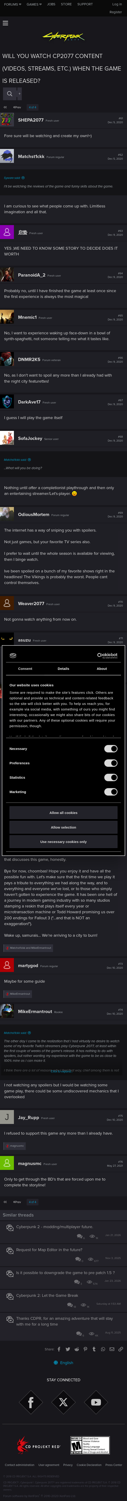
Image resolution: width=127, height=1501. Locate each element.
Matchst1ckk (31, 156)
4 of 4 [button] (32, 107)
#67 (115, 402)
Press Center (113, 1465)
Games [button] (32, 4)
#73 (115, 966)
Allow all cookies (64, 813)
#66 (115, 360)
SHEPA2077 (31, 120)
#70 (115, 604)
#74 (115, 1012)
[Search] (9, 93)
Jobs (51, 4)
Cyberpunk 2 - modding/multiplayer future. (54, 1226)
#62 (115, 157)
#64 (115, 275)
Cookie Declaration (89, 1465)
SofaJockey (30, 438)
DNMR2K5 (29, 359)
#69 (115, 515)
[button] (5, 23)
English (63, 1362)
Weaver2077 (31, 604)
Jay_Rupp (28, 1117)
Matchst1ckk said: (15, 460)
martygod (28, 965)
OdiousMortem (33, 514)
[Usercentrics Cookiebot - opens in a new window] (97, 656)
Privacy (68, 1465)
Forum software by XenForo (39, 1496)
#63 (115, 233)
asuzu (24, 640)
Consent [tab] (25, 669)
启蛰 (22, 233)
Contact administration (19, 1465)
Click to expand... (62, 1071)
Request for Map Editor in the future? (49, 1249)
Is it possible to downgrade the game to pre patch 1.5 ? (65, 1272)
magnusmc (29, 1163)
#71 (115, 640)
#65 (115, 317)
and (30, 948)
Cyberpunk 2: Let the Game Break (47, 1295)
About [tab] (102, 669)
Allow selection (63, 827)
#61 (115, 120)
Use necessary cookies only (63, 842)
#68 (115, 438)
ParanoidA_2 (31, 275)
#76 (115, 1164)
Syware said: (12, 178)
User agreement (48, 1465)
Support (85, 4)
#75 (115, 1118)
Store (66, 4)
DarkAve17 (29, 402)
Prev (17, 107)
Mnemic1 (27, 317)
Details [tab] (63, 669)
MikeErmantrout (35, 1011)
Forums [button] (11, 4)
